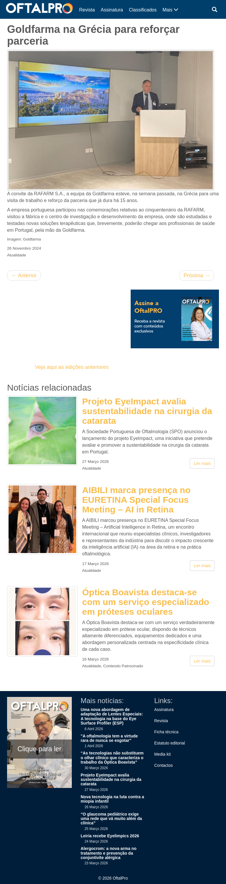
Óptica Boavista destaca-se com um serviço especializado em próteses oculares (145, 601)
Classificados (143, 9)
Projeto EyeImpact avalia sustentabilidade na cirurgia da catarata (147, 411)
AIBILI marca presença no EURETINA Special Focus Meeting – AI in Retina (136, 499)
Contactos (163, 765)
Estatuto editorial (169, 743)
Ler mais (202, 463)
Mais (170, 9)
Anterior (23, 275)
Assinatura (112, 9)
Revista (87, 9)
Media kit (162, 754)
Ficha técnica (166, 732)
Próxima (197, 275)
